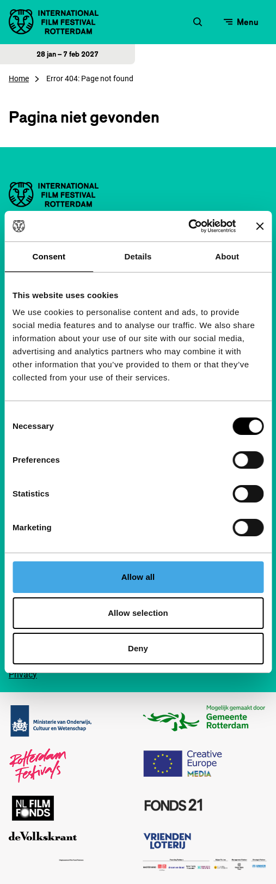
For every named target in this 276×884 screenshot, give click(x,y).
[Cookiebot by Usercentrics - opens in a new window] (188, 226)
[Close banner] (259, 226)
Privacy (23, 674)
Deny (138, 648)
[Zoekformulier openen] (198, 22)
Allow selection (138, 612)
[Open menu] (241, 22)
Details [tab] (138, 256)
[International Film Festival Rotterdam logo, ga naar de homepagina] (54, 21)
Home (19, 78)
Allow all (138, 577)
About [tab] (227, 256)
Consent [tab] (48, 256)
